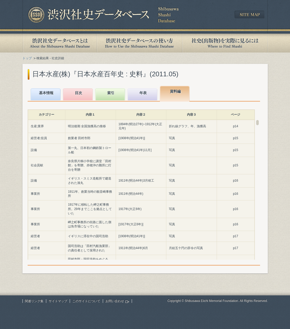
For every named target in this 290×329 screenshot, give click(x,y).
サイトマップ (58, 301)
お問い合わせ (114, 301)
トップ (27, 58)
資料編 (175, 91)
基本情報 (46, 93)
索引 (110, 93)
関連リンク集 (34, 301)
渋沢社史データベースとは (59, 43)
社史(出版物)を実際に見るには (225, 43)
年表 (143, 93)
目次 (78, 93)
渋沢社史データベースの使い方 (139, 43)
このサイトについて (86, 301)
